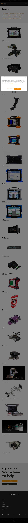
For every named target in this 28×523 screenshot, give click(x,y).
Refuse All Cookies (10, 88)
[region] (14, 84)
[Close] (26, 78)
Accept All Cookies (18, 88)
